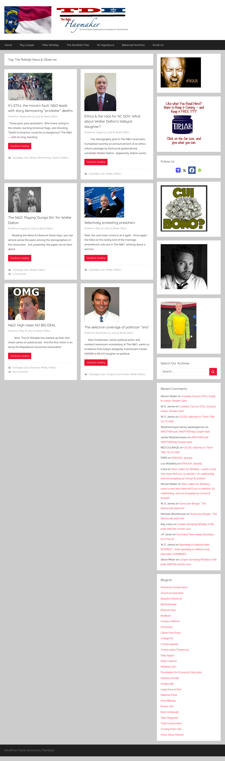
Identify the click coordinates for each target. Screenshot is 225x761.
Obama (56, 163)
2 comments (19, 274)
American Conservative (175, 592)
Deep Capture (169, 665)
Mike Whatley (50, 45)
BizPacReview (169, 609)
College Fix (168, 643)
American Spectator (173, 597)
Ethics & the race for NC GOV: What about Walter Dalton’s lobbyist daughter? (114, 121)
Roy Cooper (27, 45)
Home (8, 45)
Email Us (158, 45)
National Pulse (169, 699)
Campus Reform (171, 626)
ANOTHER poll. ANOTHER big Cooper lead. (187, 431)
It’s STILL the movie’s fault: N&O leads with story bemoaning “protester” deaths (40, 110)
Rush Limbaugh (170, 716)
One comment (20, 372)
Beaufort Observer (172, 603)
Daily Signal (168, 660)
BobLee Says (168, 614)
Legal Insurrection (172, 694)
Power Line (167, 711)
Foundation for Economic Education (182, 676)
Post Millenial (169, 705)
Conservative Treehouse (175, 654)
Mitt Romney (44, 163)
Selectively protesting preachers (111, 223)
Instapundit (167, 688)
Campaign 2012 (20, 163)
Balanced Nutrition (133, 45)
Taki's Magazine (170, 722)
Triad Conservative (172, 728)
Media (33, 163)
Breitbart (166, 620)
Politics (65, 163)
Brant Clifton (51, 122)
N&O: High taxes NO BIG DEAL (34, 325)
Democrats (123, 380)
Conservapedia (170, 648)
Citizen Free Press (171, 637)
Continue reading (19, 151)
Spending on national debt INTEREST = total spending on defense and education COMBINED (186, 554)
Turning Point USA (172, 733)
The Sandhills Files (78, 45)
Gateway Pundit (170, 682)
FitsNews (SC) (169, 671)
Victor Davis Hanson (173, 739)
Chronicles (167, 631)
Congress (111, 380)
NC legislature (105, 45)
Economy (35, 368)
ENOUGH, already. (183, 457)
